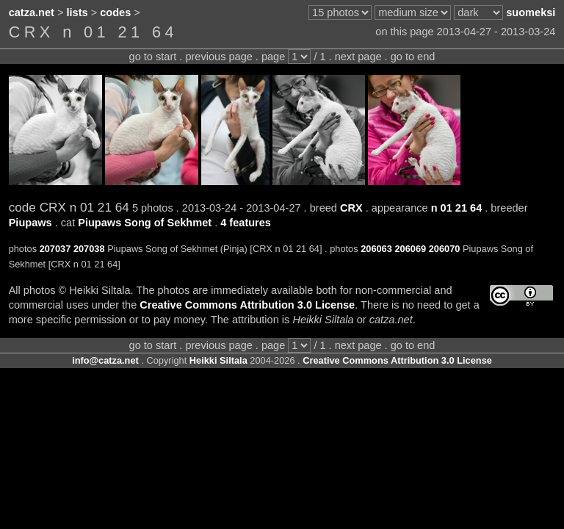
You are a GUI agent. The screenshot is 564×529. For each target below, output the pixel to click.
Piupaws (30, 222)
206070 (444, 248)
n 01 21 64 (456, 208)
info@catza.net (105, 360)
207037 (55, 248)
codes (115, 12)
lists (77, 12)
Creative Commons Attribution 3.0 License (247, 305)
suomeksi (530, 12)
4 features (245, 222)
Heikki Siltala (218, 360)
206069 (410, 248)
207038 (89, 248)
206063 (376, 248)
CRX (351, 208)
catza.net (31, 12)
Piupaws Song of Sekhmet (145, 222)
